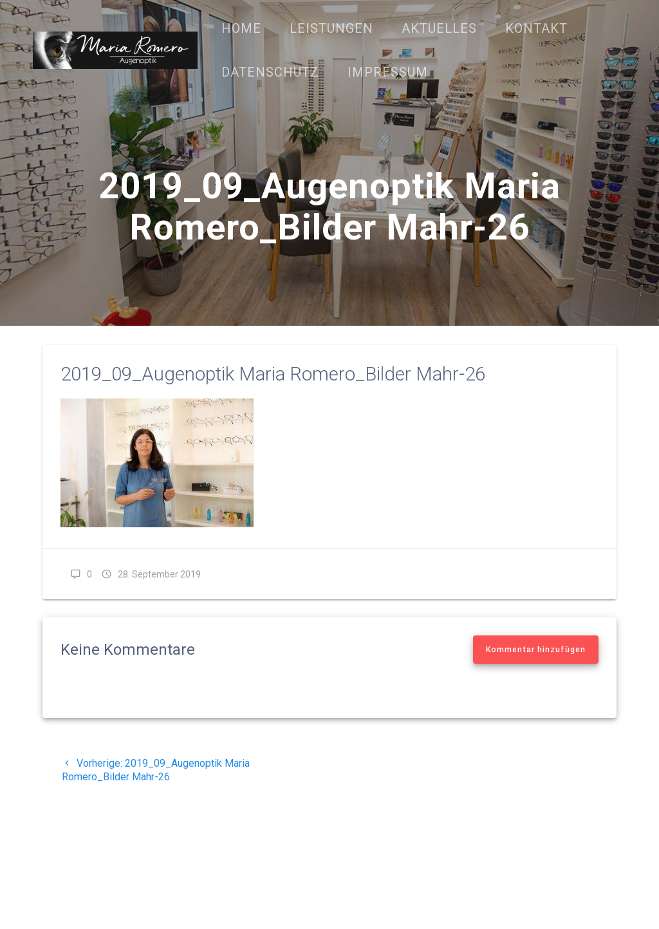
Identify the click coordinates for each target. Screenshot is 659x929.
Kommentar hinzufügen (536, 649)
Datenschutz (270, 72)
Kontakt (536, 28)
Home (241, 28)
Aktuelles (439, 28)
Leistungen (331, 28)
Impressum (388, 72)
